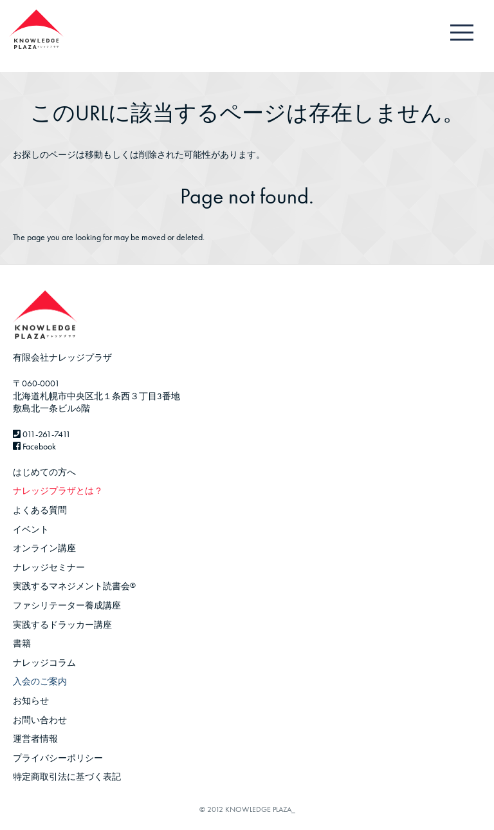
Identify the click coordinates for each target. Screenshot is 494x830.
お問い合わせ (40, 720)
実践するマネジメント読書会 (74, 586)
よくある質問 (40, 510)
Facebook (34, 446)
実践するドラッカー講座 (62, 624)
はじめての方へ (44, 472)
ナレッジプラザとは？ (58, 490)
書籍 (22, 643)
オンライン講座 (44, 548)
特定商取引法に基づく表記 (67, 776)
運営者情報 (35, 738)
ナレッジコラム (44, 662)
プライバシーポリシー (58, 758)
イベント (31, 529)
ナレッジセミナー (49, 567)
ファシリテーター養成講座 (67, 605)
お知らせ (31, 700)
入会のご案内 (40, 681)
